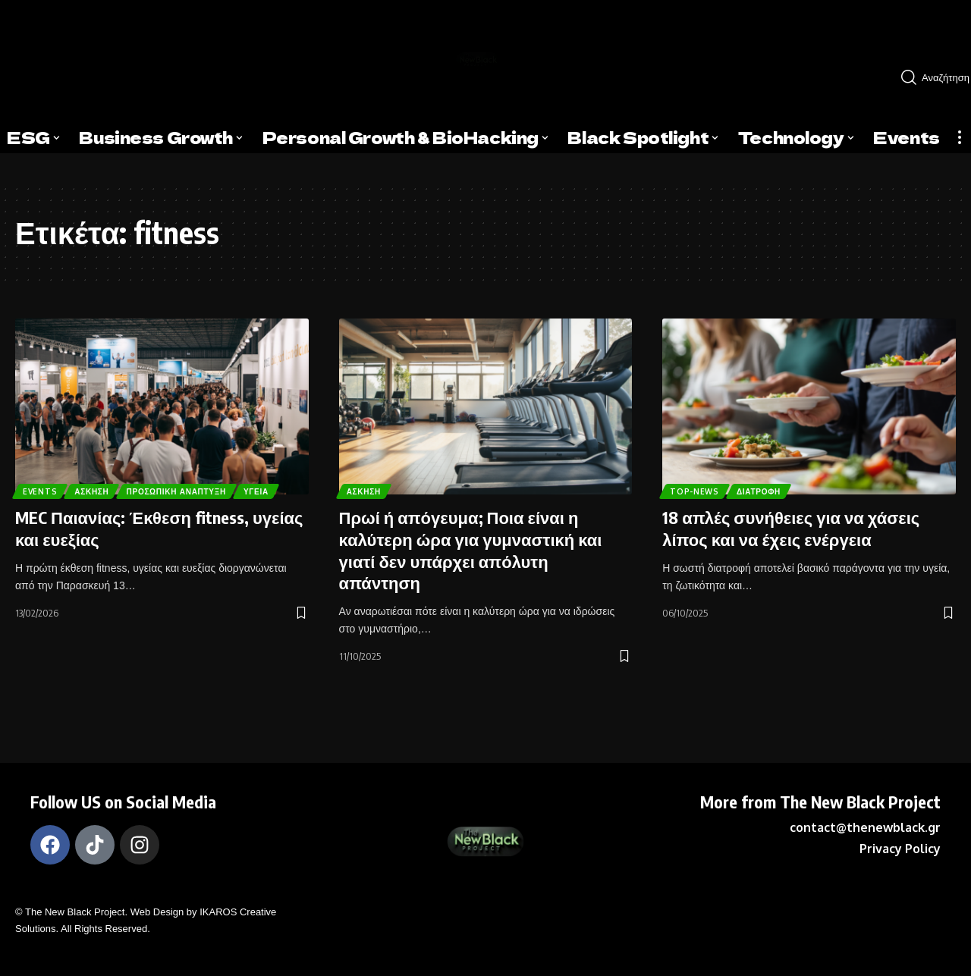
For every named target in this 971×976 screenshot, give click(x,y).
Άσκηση (104, 465)
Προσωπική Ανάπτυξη (202, 465)
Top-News (699, 488)
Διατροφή (773, 488)
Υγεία (40, 488)
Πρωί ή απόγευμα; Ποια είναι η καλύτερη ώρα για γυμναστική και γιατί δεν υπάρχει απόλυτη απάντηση (470, 550)
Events (43, 465)
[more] (959, 137)
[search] (930, 77)
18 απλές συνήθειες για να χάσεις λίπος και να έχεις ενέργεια (790, 528)
